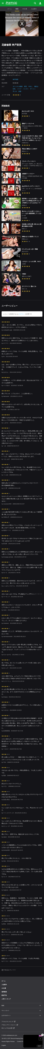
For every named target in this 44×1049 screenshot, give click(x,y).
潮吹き (36, 86)
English (4, 1045)
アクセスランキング (8, 1021)
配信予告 (4, 995)
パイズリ (25, 89)
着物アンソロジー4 (28, 123)
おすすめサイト (21, 1015)
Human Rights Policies (8, 1041)
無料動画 (4, 992)
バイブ (19, 89)
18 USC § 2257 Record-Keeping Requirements (15, 1038)
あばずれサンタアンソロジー (31, 186)
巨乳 (14, 89)
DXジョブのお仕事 (8, 1028)
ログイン (21, 314)
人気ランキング (6, 999)
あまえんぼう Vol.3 (28, 111)
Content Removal (22, 1041)
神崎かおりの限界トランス (30, 236)
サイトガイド (21, 1010)
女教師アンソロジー (28, 173)
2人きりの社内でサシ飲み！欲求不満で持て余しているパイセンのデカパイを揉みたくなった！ (32, 138)
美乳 (25, 86)
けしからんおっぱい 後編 (30, 249)
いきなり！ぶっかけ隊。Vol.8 (31, 261)
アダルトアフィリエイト (10, 1025)
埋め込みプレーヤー (9, 970)
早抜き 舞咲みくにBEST (29, 149)
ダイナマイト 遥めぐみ (29, 286)
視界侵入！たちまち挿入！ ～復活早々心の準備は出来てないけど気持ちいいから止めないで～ (32, 201)
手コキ (15, 91)
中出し (30, 86)
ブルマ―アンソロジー (29, 161)
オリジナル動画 (17, 86)
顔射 (20, 91)
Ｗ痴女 (24, 274)
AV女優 (24, 9)
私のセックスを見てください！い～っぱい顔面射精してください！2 (31, 213)
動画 (17, 9)
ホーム (9, 9)
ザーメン (33, 89)
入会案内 (34, 9)
